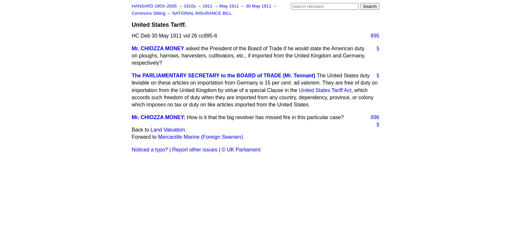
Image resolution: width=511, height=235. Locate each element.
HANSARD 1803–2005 (154, 6)
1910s (190, 6)
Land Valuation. (168, 130)
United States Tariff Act (325, 90)
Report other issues (194, 149)
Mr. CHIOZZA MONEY (158, 48)
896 (375, 117)
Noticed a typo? (150, 149)
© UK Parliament (241, 149)
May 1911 (229, 6)
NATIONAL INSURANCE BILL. (202, 13)
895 (375, 36)
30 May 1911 (259, 6)
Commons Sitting (149, 13)
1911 (208, 6)
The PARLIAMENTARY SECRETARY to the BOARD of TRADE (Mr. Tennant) (223, 75)
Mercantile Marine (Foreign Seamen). (201, 137)
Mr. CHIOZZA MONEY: (158, 117)
